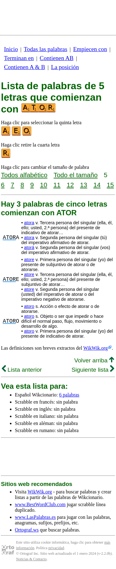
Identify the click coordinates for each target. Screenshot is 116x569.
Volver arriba (94, 360)
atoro (29, 306)
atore (29, 259)
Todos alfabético (24, 174)
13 (83, 184)
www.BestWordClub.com (40, 504)
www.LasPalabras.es (35, 517)
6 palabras (69, 394)
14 (97, 184)
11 (56, 184)
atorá (29, 247)
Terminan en (19, 58)
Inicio (11, 49)
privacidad (56, 548)
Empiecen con (90, 49)
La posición (65, 67)
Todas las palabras (45, 49)
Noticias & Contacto (31, 559)
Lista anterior (22, 369)
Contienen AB (56, 58)
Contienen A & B (24, 67)
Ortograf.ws (27, 529)
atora (29, 222)
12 (70, 184)
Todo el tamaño (75, 174)
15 (110, 184)
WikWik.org (95, 348)
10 (43, 184)
